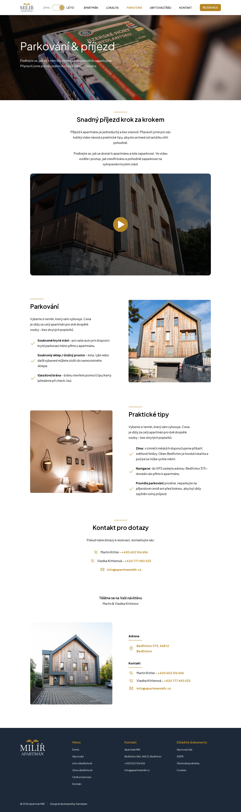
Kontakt (185, 7)
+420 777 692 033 (138, 561)
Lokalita (112, 7)
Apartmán (91, 7)
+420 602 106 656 (135, 552)
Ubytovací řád (160, 7)
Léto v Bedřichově (82, 763)
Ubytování (78, 756)
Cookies (181, 770)
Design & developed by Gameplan (68, 803)
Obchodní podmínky (188, 763)
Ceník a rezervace (81, 776)
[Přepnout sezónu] (58, 7)
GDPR (180, 756)
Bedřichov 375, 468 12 (153, 646)
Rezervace (210, 7)
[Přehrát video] (120, 224)
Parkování (134, 7)
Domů (75, 749)
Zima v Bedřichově (82, 770)
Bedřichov (144, 651)
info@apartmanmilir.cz (124, 569)
